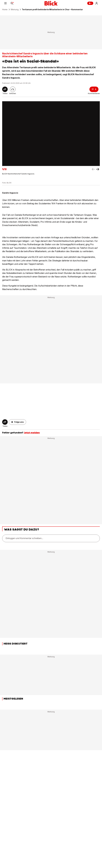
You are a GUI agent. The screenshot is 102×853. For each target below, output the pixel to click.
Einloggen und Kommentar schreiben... (24, 538)
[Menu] (5, 3)
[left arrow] (97, 169)
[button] (17, 422)
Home (5, 9)
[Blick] (51, 3)
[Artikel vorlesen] (12, 89)
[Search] (12, 3)
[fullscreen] (51, 133)
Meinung (15, 9)
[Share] (5, 89)
